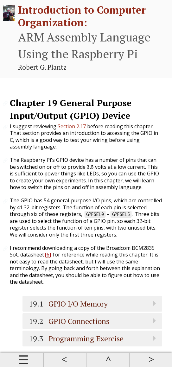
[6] (48, 254)
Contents (21, 360)
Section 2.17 (72, 126)
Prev (64, 360)
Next (150, 360)
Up (107, 360)
